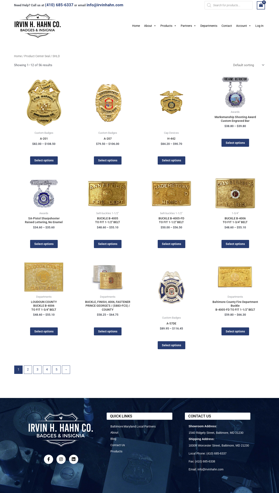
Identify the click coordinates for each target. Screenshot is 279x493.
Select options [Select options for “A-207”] (108, 161)
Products (168, 26)
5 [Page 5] (56, 372)
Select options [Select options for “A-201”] (44, 161)
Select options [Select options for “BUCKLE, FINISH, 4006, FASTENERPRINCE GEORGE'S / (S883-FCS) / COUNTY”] (108, 334)
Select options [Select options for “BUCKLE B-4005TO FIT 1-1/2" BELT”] (108, 245)
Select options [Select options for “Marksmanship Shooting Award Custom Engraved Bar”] (235, 143)
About (150, 26)
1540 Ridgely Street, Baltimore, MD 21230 (216, 432)
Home (136, 25)
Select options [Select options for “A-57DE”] (171, 347)
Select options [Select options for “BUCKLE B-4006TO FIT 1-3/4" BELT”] (235, 245)
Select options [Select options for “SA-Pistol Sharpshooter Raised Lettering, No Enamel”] (44, 245)
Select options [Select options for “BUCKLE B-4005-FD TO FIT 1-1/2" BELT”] (171, 245)
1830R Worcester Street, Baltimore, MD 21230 (219, 445)
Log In (259, 25)
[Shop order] (248, 65)
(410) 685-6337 (59, 5)
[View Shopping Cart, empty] (261, 5)
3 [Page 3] (37, 372)
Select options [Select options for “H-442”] (171, 161)
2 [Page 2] (28, 372)
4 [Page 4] (47, 372)
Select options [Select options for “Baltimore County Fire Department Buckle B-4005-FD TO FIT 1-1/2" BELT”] (235, 334)
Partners (188, 26)
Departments (208, 25)
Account (243, 26)
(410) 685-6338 (205, 461)
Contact (226, 25)
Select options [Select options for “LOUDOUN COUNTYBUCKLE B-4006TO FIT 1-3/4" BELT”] (44, 334)
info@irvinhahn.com (105, 5)
